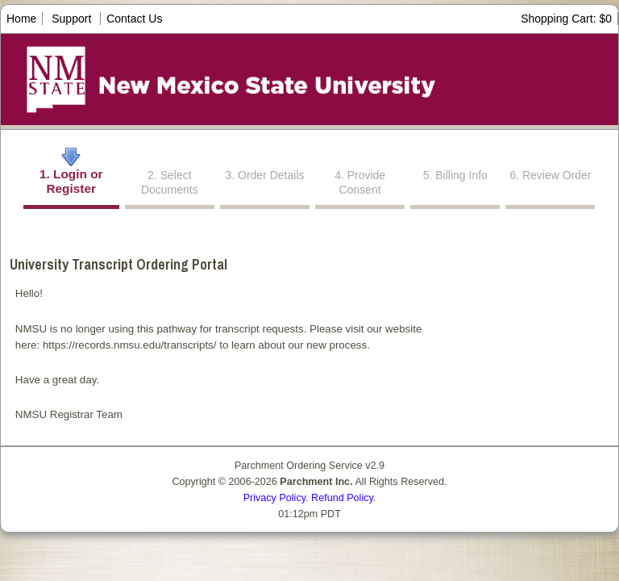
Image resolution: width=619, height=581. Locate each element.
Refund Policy (342, 498)
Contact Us (134, 18)
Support (71, 18)
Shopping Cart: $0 (566, 18)
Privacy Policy (274, 498)
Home (21, 18)
